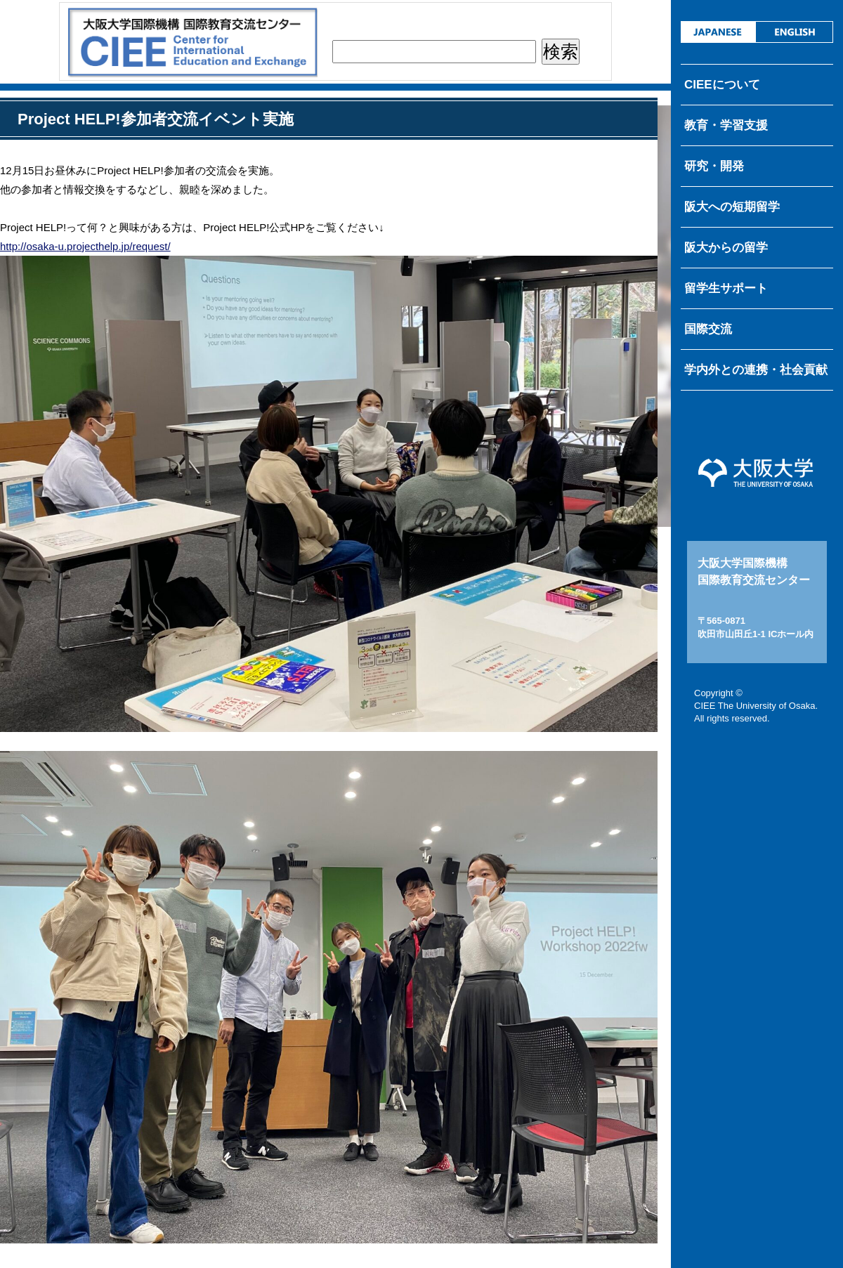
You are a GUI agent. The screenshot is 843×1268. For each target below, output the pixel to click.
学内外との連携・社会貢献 (756, 370)
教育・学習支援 (726, 125)
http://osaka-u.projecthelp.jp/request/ (85, 246)
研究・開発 (714, 166)
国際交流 (708, 329)
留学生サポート (726, 288)
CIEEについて (722, 84)
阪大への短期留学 (732, 207)
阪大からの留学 (726, 247)
